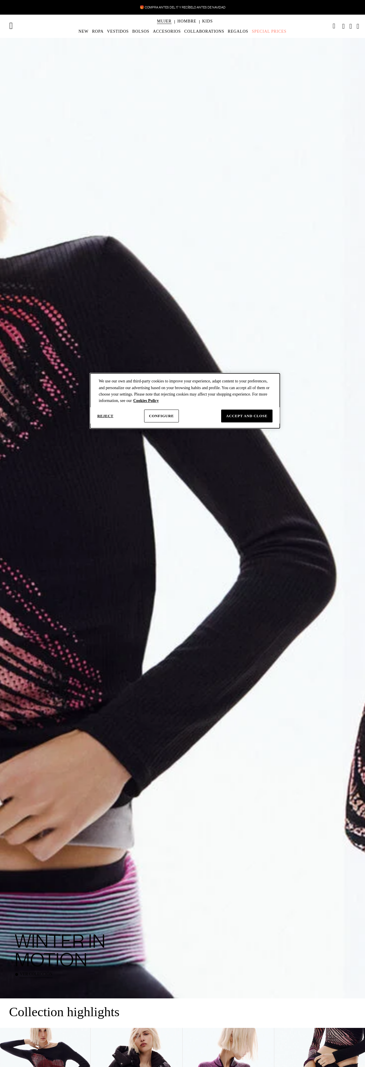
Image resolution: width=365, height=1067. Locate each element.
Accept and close (247, 416)
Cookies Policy (146, 400)
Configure (161, 416)
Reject (105, 416)
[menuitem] (164, 26)
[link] (334, 26)
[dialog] (185, 400)
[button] (164, 21)
